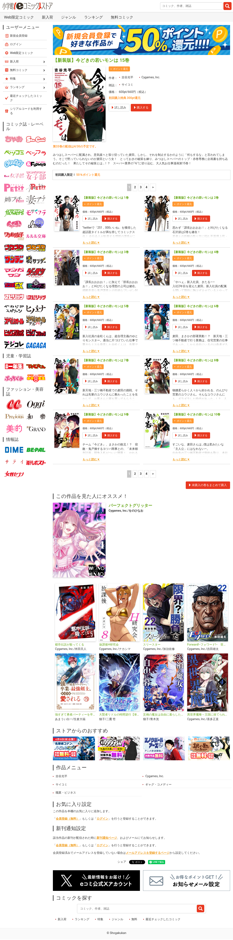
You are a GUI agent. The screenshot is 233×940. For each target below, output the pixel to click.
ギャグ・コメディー (158, 785)
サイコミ (127, 84)
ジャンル (68, 17)
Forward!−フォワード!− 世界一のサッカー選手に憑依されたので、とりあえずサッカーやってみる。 (207, 645)
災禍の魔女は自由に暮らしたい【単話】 (163, 715)
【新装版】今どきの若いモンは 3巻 (105, 252)
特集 (100, 920)
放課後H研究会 (109, 645)
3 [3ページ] (141, 188)
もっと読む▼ (91, 243)
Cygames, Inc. (151, 77)
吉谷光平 (127, 77)
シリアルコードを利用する (26, 111)
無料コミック (122, 17)
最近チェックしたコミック (163, 920)
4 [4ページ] (146, 188)
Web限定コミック (19, 17)
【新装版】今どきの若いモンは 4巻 (195, 252)
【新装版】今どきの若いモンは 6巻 (195, 307)
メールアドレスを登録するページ (147, 853)
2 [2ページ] (135, 188)
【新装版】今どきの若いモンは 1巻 (105, 198)
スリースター (152, 645)
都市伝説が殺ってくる (69, 645)
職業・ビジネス (66, 793)
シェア (121, 862)
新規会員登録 (18, 35)
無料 (134, 920)
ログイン (102, 819)
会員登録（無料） (67, 819)
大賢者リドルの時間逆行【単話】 (119, 715)
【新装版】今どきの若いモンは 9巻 (105, 415)
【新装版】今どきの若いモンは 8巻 (195, 361)
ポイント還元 (120, 68)
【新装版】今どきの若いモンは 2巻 (195, 198)
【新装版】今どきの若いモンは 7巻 (105, 361)
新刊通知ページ (107, 838)
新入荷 (47, 17)
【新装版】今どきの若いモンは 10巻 (196, 415)
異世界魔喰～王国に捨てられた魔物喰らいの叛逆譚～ (207, 715)
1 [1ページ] (129, 188)
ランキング (93, 17)
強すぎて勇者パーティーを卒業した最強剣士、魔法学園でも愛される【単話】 (75, 715)
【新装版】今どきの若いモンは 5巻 (105, 307)
